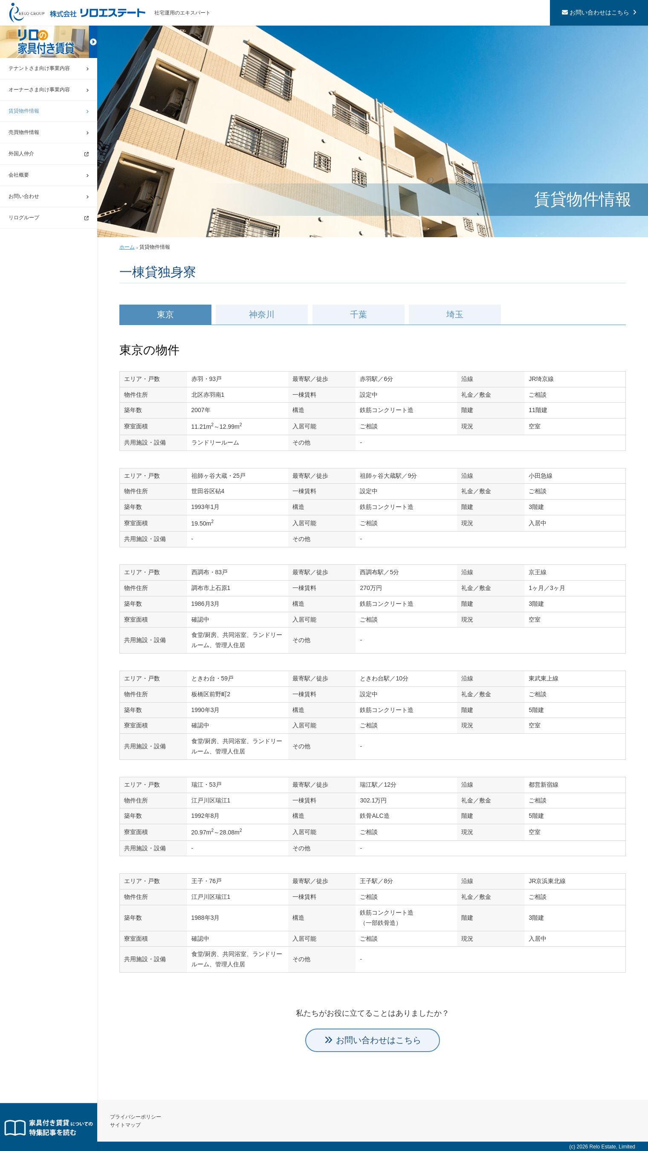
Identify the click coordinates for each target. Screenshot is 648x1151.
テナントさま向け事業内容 (39, 68)
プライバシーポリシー (135, 1117)
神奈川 (260, 314)
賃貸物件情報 (24, 111)
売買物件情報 (24, 132)
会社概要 (19, 175)
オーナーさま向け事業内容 (39, 90)
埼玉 (451, 314)
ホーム (127, 247)
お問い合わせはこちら (599, 12)
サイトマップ (125, 1125)
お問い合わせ (24, 196)
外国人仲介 (21, 154)
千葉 (355, 314)
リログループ (24, 218)
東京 (165, 314)
